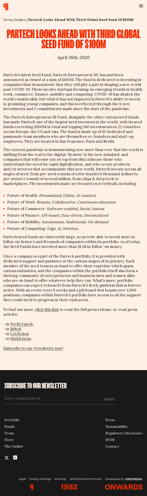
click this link (47, 309)
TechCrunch (21, 324)
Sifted (15, 328)
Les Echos (19, 333)
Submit (110, 399)
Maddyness (20, 338)
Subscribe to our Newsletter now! (33, 348)
